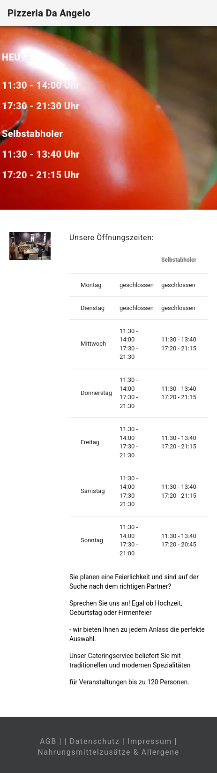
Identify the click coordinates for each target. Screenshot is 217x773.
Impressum (149, 741)
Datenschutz (95, 741)
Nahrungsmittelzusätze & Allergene (108, 752)
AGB (48, 741)
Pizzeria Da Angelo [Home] (48, 13)
